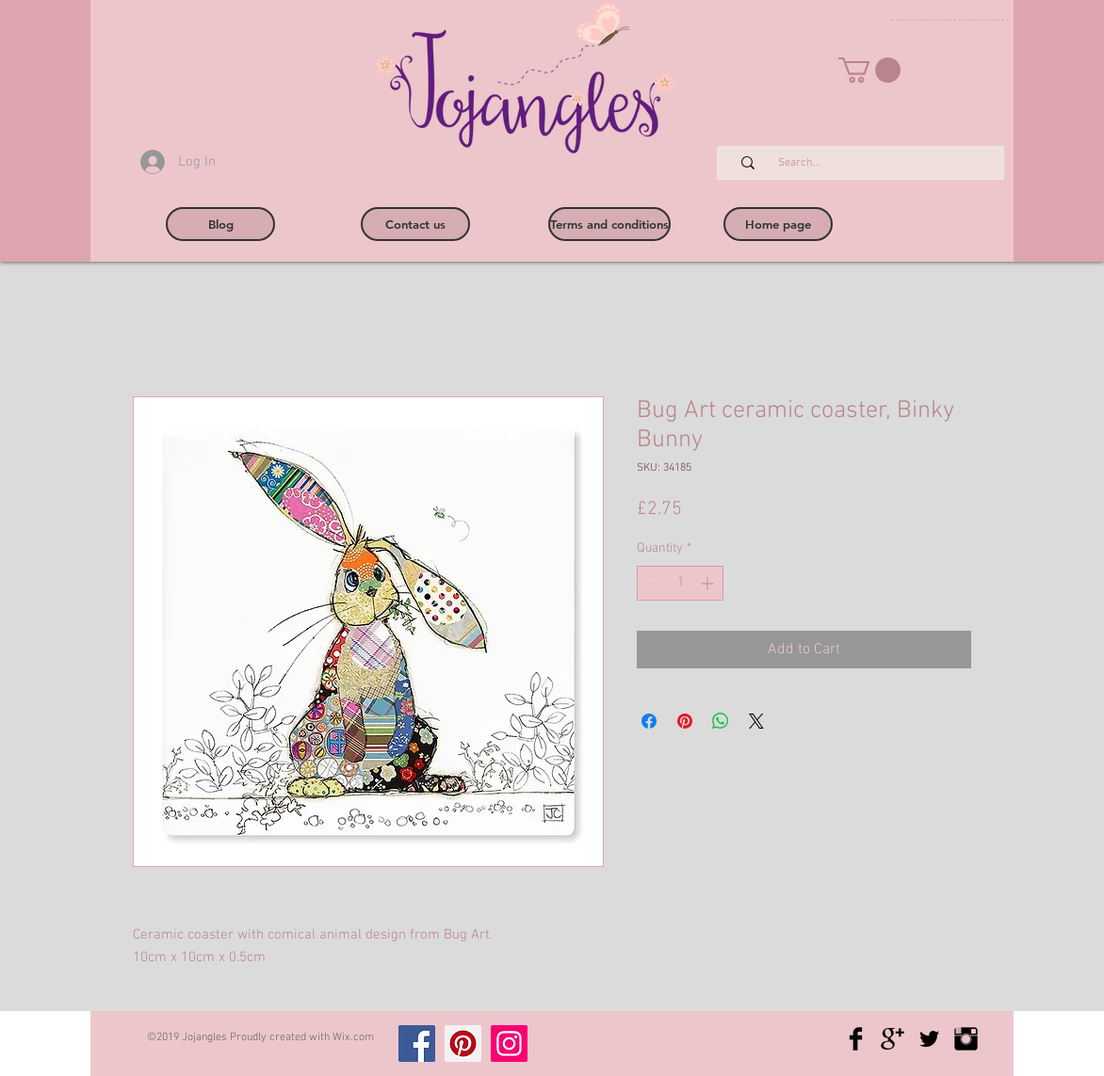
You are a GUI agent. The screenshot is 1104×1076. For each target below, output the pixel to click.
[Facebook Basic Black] (856, 1039)
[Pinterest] (463, 1043)
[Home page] (778, 224)
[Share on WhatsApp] (720, 721)
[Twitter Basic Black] (929, 1039)
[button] (869, 70)
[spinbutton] (680, 583)
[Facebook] (416, 1043)
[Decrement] (651, 583)
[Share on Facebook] (649, 721)
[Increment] (709, 583)
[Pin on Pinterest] (685, 721)
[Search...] (870, 163)
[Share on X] (756, 721)
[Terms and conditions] (609, 224)
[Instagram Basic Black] (966, 1039)
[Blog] (220, 224)
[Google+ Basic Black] (892, 1039)
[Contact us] (415, 224)
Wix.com (353, 1037)
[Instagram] (509, 1043)
